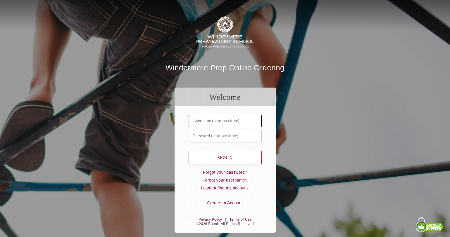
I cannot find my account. (225, 188)
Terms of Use (240, 219)
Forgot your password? (225, 172)
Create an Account (225, 203)
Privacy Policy (210, 219)
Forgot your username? (225, 180)
